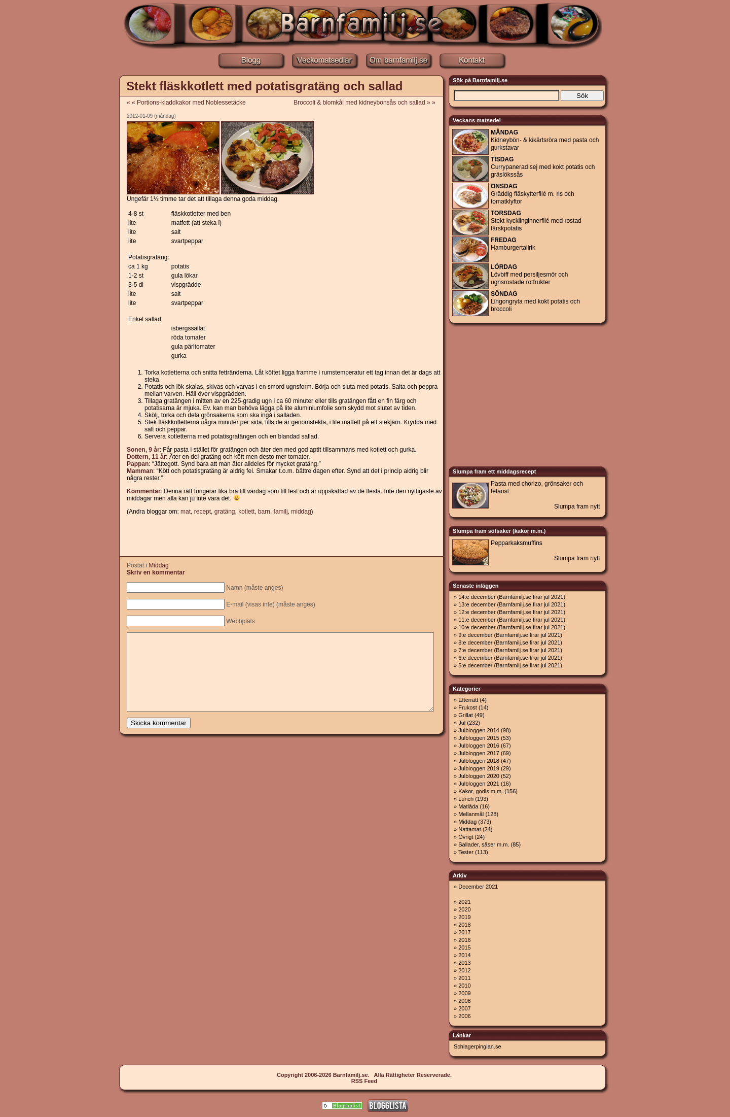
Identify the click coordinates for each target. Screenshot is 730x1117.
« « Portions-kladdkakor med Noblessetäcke (186, 102)
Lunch (465, 799)
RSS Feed (364, 1081)
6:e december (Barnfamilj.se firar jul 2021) (510, 658)
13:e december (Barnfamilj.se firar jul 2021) (511, 604)
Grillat (465, 715)
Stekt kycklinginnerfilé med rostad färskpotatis (536, 221)
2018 (464, 925)
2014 (464, 955)
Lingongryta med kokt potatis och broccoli (535, 301)
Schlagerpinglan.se (477, 1046)
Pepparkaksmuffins (516, 543)
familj (281, 511)
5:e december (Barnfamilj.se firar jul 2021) (510, 665)
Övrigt (465, 837)
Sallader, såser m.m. (483, 844)
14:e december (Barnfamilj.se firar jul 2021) (511, 597)
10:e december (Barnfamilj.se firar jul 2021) (511, 627)
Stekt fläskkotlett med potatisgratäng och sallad (264, 86)
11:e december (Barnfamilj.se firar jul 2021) (511, 620)
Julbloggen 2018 (478, 761)
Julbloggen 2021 (478, 784)
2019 (464, 917)
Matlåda (468, 806)
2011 (464, 978)
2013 (464, 963)
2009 (464, 993)
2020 (464, 909)
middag (301, 511)
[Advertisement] (73, 228)
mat (185, 511)
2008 (464, 1001)
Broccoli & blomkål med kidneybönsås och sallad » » (368, 102)
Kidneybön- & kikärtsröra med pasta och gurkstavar (545, 140)
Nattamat (469, 829)
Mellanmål (471, 814)
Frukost (467, 707)
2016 (464, 940)
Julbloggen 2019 (478, 768)
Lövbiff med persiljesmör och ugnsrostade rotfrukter (529, 274)
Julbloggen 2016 (478, 745)
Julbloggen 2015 (478, 738)
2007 (464, 1008)
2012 (464, 970)
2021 (464, 902)
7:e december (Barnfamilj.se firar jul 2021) (510, 650)
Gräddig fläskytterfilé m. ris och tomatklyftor (532, 194)
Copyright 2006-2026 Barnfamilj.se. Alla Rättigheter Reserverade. (364, 1075)
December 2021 (478, 887)
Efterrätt (468, 700)
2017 (464, 932)
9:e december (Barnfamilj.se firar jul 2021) (510, 635)
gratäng (224, 511)
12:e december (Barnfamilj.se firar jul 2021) (511, 612)
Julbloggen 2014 (478, 730)
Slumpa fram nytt (577, 506)
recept (202, 511)
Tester (465, 852)
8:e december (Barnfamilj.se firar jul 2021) (510, 642)
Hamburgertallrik (513, 243)
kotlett (246, 511)
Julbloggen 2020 (478, 776)
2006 (464, 1016)
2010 (464, 986)
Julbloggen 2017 (478, 753)
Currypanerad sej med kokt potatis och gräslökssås (543, 167)
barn (264, 511)
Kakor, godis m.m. (480, 791)
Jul (461, 723)
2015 (464, 947)
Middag (158, 565)
